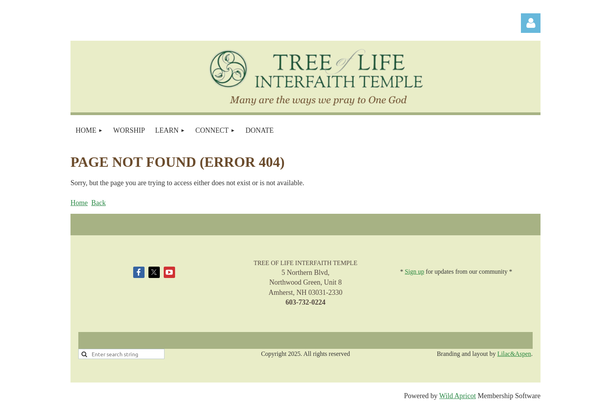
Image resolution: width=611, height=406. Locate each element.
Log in (530, 23)
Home (79, 203)
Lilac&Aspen (514, 353)
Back (98, 203)
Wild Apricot (457, 396)
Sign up (414, 271)
